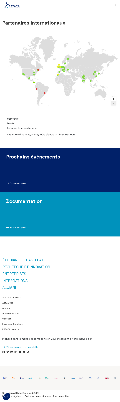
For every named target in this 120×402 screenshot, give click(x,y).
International (16, 281)
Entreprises (14, 274)
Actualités (7, 302)
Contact (6, 318)
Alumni (9, 287)
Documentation (10, 313)
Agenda (6, 308)
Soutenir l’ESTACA (11, 297)
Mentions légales (11, 396)
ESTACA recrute (10, 329)
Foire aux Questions (12, 324)
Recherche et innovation (26, 267)
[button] (6, 396)
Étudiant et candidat (23, 260)
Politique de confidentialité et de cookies (47, 396)
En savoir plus (18, 183)
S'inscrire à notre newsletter (22, 347)
